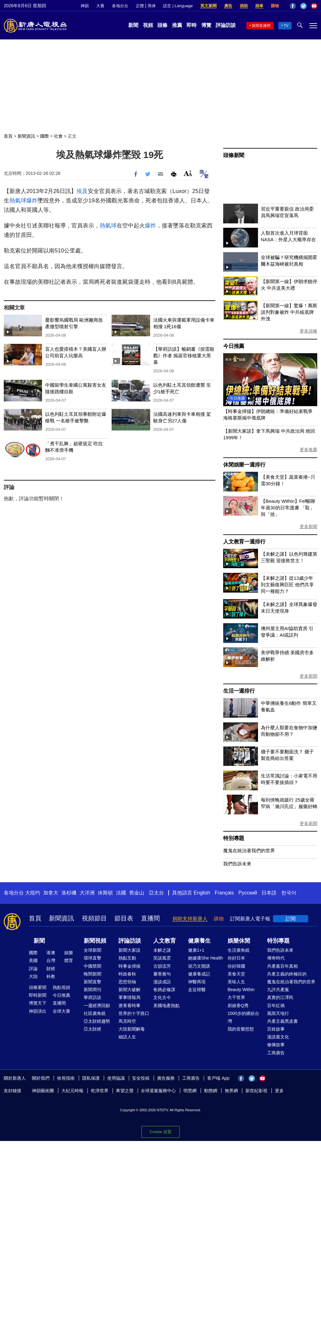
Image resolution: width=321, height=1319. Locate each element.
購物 (275, 5)
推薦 (177, 25)
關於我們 (41, 1078)
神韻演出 (37, 1011)
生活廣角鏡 (239, 950)
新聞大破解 (129, 989)
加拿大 (50, 892)
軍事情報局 (129, 997)
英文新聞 (208, 5)
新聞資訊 (26, 136)
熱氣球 (17, 200)
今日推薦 (233, 346)
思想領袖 (127, 981)
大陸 (33, 976)
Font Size (187, 173)
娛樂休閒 (239, 941)
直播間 (150, 918)
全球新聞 (92, 950)
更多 (279, 1090)
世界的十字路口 (133, 1013)
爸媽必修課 (164, 989)
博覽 (206, 25)
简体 (152, 5)
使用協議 (116, 1078)
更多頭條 (308, 331)
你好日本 (236, 957)
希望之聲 (125, 1090)
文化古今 (162, 997)
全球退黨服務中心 (158, 1090)
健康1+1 (196, 950)
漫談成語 (162, 981)
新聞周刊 (92, 989)
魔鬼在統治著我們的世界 (249, 850)
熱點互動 (127, 957)
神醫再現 (197, 981)
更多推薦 (308, 449)
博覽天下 (37, 1003)
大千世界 (236, 997)
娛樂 (68, 952)
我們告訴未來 (237, 863)
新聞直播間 (261, 25)
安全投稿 (141, 1078)
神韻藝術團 (43, 1090)
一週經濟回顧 (97, 1005)
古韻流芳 (162, 966)
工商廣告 (276, 1052)
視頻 (148, 25)
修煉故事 (276, 1044)
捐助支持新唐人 (190, 918)
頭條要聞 (37, 987)
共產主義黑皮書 (282, 1021)
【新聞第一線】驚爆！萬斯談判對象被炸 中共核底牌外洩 (289, 312)
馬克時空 (127, 1021)
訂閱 (291, 918)
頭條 (162, 25)
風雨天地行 (278, 1013)
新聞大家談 (129, 950)
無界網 (231, 1090)
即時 (192, 25)
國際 (44, 136)
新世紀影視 (256, 1090)
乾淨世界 (99, 1090)
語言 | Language (177, 5)
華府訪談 (92, 997)
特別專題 (233, 838)
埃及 (82, 191)
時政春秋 (127, 973)
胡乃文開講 (199, 966)
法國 (121, 892)
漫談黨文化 (278, 1036)
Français (224, 892)
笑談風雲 (162, 957)
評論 (33, 968)
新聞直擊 (92, 981)
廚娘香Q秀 (238, 1005)
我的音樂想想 (241, 1028)
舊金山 (136, 892)
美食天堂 (236, 973)
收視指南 (66, 1078)
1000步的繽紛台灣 (243, 1017)
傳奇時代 (276, 957)
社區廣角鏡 (95, 1013)
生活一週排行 (239, 691)
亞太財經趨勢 (97, 1021)
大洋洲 (87, 892)
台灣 (50, 960)
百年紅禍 (276, 1005)
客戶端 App (218, 1078)
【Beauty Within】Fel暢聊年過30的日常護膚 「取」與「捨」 (288, 507)
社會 (58, 136)
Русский (248, 892)
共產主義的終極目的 (287, 973)
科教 (50, 976)
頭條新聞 (233, 155)
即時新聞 (37, 995)
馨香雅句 (162, 973)
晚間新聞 (92, 973)
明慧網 (190, 1090)
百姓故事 (276, 1028)
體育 (68, 960)
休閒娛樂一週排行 (244, 465)
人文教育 (164, 941)
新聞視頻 (95, 941)
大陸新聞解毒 (131, 1028)
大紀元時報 (72, 1090)
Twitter (303, 6)
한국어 (288, 892)
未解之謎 (162, 950)
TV (286, 25)
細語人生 (127, 1036)
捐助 (244, 5)
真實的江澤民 (280, 997)
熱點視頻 (61, 987)
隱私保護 (91, 1078)
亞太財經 (92, 1028)
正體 (140, 5)
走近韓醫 (197, 989)
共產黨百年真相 (282, 966)
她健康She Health (205, 957)
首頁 (8, 136)
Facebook (293, 6)
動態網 (210, 1090)
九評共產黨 (278, 989)
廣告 (228, 5)
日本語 (268, 892)
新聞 (133, 25)
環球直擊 (92, 957)
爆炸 (32, 200)
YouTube (314, 6)
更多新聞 (308, 526)
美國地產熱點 (166, 1005)
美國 (33, 960)
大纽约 (32, 892)
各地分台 (120, 5)
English (202, 892)
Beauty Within (241, 989)
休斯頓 (105, 892)
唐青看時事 (129, 1005)
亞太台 (156, 892)
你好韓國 (236, 966)
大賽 (100, 5)
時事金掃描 (129, 966)
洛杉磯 (68, 892)
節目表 (123, 918)
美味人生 (236, 981)
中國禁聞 (92, 966)
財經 (50, 968)
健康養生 (199, 941)
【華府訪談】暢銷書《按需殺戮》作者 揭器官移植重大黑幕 (183, 355)
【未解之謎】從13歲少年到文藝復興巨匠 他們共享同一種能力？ (287, 584)
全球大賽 (61, 1011)
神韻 (85, 5)
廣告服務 (166, 1078)
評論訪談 (226, 25)
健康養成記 (199, 973)
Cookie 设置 (160, 1131)
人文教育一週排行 (244, 542)
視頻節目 (94, 918)
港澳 (50, 952)
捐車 (259, 5)
